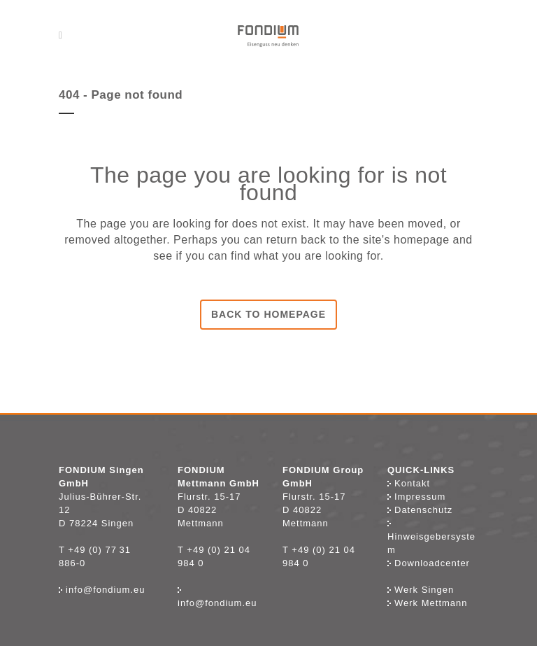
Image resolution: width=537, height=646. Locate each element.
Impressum (416, 496)
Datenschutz (419, 510)
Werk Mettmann (427, 603)
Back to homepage (268, 314)
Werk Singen (420, 589)
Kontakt (412, 483)
